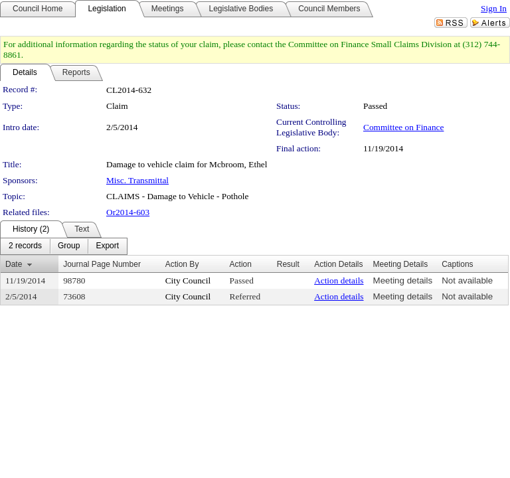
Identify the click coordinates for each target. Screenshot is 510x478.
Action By (182, 264)
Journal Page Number (102, 264)
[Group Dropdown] (69, 246)
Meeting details (403, 280)
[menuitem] (25, 246)
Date (13, 264)
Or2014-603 (127, 212)
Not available (467, 280)
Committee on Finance (403, 127)
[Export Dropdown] (107, 246)
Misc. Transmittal (137, 180)
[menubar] (64, 246)
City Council (188, 280)
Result (288, 264)
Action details (338, 280)
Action (241, 264)
